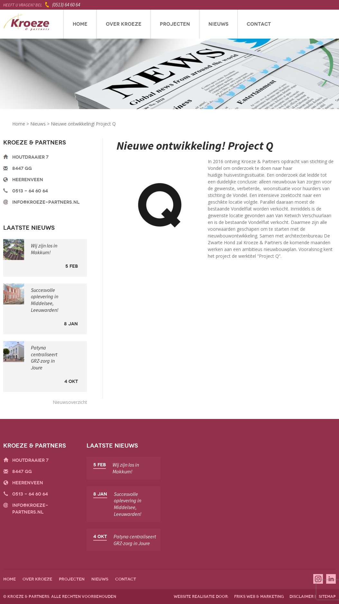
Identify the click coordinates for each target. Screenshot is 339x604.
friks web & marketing (259, 596)
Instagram (318, 579)
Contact (259, 24)
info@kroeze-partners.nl (45, 202)
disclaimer (301, 596)
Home (80, 24)
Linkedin (331, 579)
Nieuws (218, 24)
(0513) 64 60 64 (66, 5)
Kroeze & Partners (26, 24)
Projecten (175, 24)
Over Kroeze (124, 24)
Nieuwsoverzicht (70, 402)
